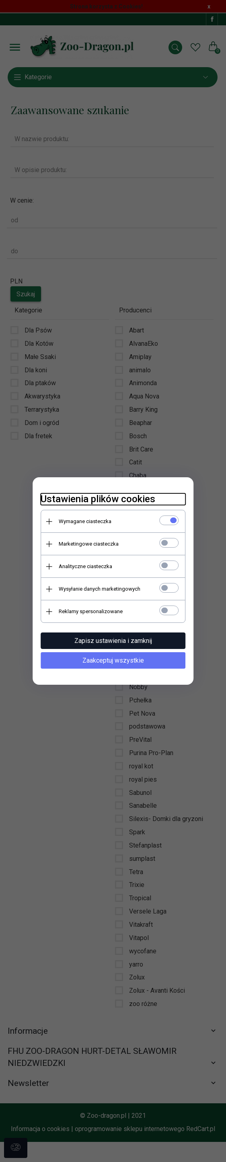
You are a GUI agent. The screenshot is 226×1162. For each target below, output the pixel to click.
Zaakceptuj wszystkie (113, 660)
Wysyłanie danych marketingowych (99, 589)
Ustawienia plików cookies (98, 499)
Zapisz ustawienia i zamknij (113, 641)
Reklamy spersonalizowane (91, 611)
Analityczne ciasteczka (85, 566)
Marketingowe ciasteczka (89, 544)
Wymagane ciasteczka (85, 521)
